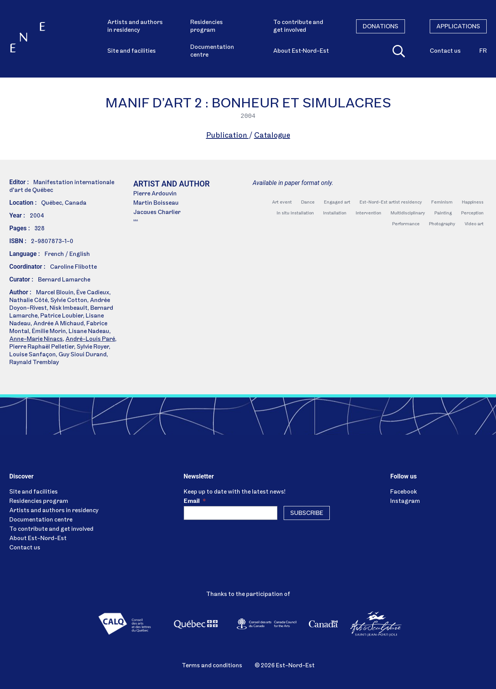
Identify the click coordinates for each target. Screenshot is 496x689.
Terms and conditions (212, 666)
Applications (458, 27)
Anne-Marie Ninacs (36, 339)
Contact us (445, 51)
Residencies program (206, 26)
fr (483, 51)
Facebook (403, 492)
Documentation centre (212, 51)
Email (195, 501)
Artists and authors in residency (135, 26)
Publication (227, 136)
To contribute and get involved (298, 26)
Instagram (405, 501)
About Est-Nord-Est (38, 538)
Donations (380, 27)
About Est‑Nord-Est (301, 51)
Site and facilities (131, 51)
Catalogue (272, 136)
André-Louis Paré (90, 339)
